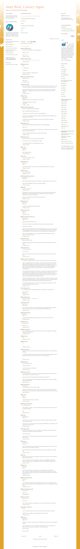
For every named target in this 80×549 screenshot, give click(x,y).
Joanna (23, 336)
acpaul (23, 95)
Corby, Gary (63, 107)
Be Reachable (64, 85)
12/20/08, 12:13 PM (26, 173)
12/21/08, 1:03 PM (25, 382)
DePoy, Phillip (63, 109)
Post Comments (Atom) (42, 539)
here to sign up (11, 15)
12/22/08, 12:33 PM (26, 486)
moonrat (23, 170)
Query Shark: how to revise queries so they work (11, 50)
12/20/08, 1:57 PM (25, 236)
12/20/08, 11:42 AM (26, 168)
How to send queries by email (11, 48)
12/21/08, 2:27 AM (25, 359)
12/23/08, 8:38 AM (25, 494)
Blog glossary (63, 27)
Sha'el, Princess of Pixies (27, 216)
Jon (23, 156)
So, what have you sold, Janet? (12, 54)
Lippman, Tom (64, 116)
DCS (23, 394)
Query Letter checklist (10, 44)
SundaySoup (24, 384)
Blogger (45, 546)
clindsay (23, 321)
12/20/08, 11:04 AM (26, 159)
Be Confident (63, 71)
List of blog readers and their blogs (67, 30)
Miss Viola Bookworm (26, 489)
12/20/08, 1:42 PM (25, 207)
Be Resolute (63, 88)
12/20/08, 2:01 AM (25, 82)
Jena (23, 441)
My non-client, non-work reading (12, 64)
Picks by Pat (24, 496)
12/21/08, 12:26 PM (26, 369)
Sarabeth (24, 361)
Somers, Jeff (63, 124)
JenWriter (24, 161)
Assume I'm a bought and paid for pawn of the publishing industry (67, 148)
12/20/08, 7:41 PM (25, 300)
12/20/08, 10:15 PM (26, 339)
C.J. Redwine (24, 288)
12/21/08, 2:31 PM (25, 412)
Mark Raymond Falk (26, 403)
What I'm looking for (9, 52)
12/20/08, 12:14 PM (26, 185)
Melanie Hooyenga (26, 477)
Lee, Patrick (63, 114)
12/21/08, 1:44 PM (25, 401)
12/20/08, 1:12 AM (25, 56)
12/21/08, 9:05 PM (25, 462)
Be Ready (63, 87)
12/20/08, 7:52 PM (25, 310)
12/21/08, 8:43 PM (25, 452)
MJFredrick (24, 137)
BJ (22, 187)
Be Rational (63, 83)
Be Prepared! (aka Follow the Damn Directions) (66, 81)
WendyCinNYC (25, 312)
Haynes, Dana (64, 111)
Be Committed (64, 69)
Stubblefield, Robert (65, 126)
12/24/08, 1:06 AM (25, 504)
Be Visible (63, 92)
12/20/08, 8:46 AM (25, 134)
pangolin (24, 201)
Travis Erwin (24, 210)
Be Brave (63, 67)
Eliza (23, 517)
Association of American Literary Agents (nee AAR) (67, 134)
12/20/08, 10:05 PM (26, 333)
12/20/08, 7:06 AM (25, 104)
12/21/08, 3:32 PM (25, 426)
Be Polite (63, 76)
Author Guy (24, 238)
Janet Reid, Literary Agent (25, 7)
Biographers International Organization (66, 137)
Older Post (56, 536)
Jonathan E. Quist (25, 507)
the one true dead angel (27, 76)
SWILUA (23, 341)
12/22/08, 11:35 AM (26, 475)
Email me (72, 19)
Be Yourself (63, 96)
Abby (23, 465)
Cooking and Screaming (27, 176)
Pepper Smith (25, 329)
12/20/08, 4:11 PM (25, 285)
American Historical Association (67, 143)
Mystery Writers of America (66, 141)
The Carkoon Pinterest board (66, 28)
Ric (22, 147)
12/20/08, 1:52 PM (25, 214)
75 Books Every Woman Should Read (28, 18)
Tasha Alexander (25, 48)
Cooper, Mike (63, 105)
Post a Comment (25, 531)
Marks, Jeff (63, 118)
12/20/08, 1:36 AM (25, 74)
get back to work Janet (28, 43)
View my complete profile (66, 60)
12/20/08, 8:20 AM (25, 120)
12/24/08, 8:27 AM (25, 514)
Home (40, 536)
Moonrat (57, 38)
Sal (22, 415)
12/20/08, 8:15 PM (25, 319)
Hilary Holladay (64, 113)
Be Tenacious (63, 90)
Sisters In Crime (64, 139)
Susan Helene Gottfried (27, 107)
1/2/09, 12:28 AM (25, 528)
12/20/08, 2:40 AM (25, 93)
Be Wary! (63, 94)
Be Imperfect (63, 73)
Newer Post (24, 536)
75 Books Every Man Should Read (27, 25)
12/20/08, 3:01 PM (25, 245)
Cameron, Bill (63, 103)
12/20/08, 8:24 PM (25, 327)
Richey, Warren (64, 120)
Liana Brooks (24, 297)
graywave (24, 64)
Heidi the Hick (25, 372)
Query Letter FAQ (9, 46)
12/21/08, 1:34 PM (25, 392)
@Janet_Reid (66, 15)
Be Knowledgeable (64, 74)
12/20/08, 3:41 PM (25, 256)
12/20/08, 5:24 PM (25, 294)
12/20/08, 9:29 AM (25, 153)
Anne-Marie (24, 123)
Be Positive (63, 78)
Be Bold (62, 65)
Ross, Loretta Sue (64, 122)
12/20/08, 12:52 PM (26, 198)
